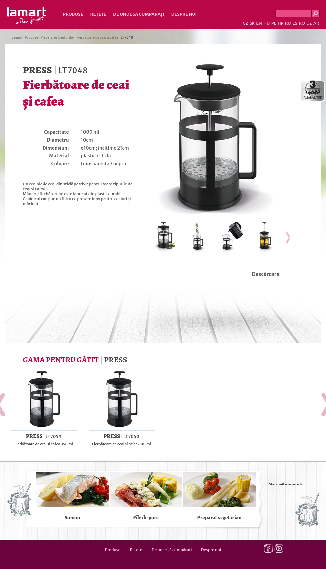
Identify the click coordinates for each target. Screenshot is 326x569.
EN (259, 23)
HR (280, 23)
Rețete (98, 14)
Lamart (27, 17)
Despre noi (184, 14)
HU (266, 23)
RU (288, 23)
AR (316, 23)
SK (252, 23)
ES (294, 23)
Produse (73, 14)
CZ (245, 23)
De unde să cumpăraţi (138, 14)
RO (302, 23)
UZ (309, 23)
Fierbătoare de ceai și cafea (97, 37)
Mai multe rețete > (285, 484)
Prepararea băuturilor (57, 37)
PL (273, 23)
